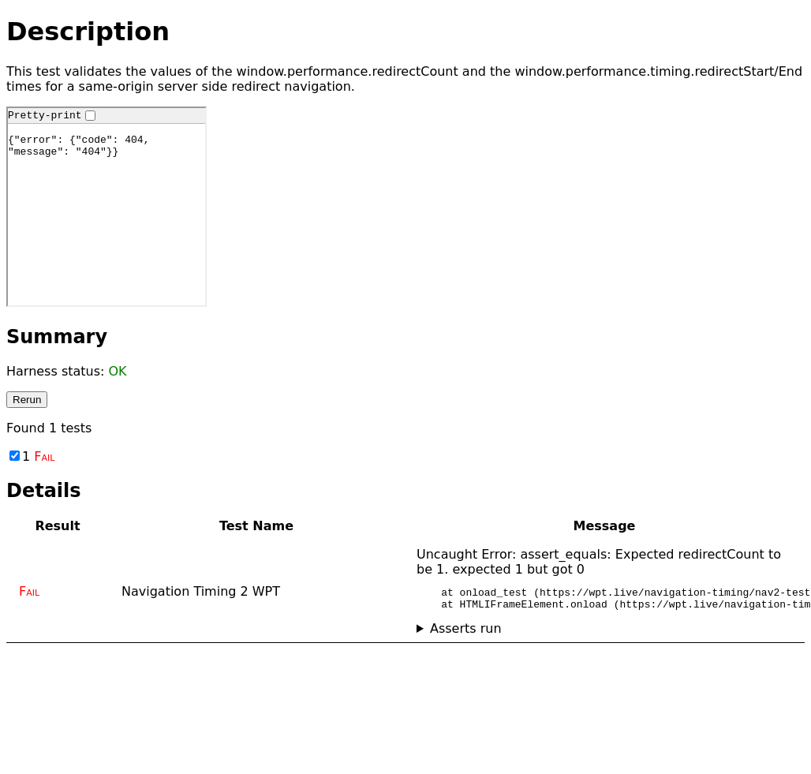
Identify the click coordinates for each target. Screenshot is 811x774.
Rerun (27, 400)
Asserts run (466, 633)
